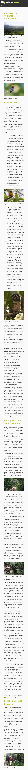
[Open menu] (26, 3)
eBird (5, 697)
